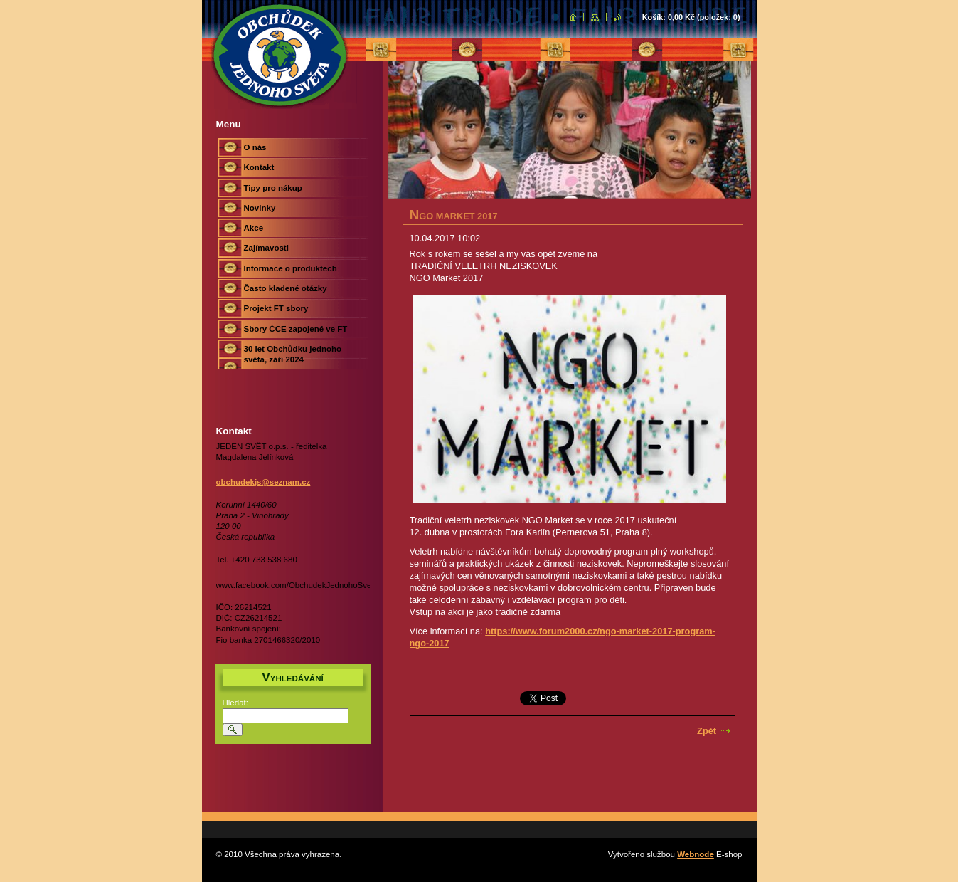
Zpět (706, 730)
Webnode (695, 854)
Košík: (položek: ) (691, 17)
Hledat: (236, 702)
